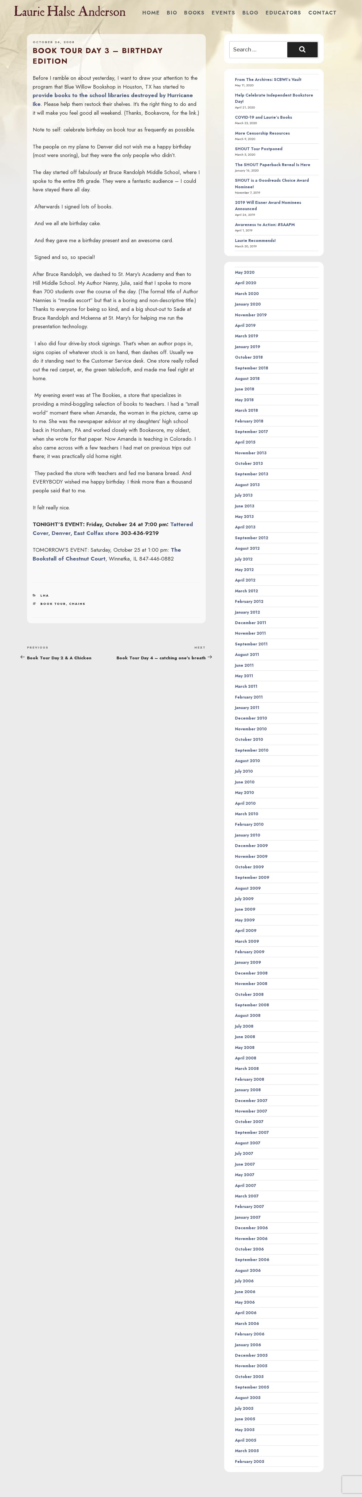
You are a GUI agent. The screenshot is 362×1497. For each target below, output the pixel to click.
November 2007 (251, 1111)
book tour (53, 603)
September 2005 (252, 1387)
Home (151, 12)
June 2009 (245, 909)
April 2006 (246, 1313)
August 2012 (247, 548)
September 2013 (251, 474)
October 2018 (249, 357)
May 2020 (245, 272)
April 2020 (245, 283)
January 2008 (248, 1090)
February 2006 (250, 1334)
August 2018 (247, 378)
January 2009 (248, 962)
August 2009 (248, 888)
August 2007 (247, 1143)
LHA (44, 595)
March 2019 (246, 336)
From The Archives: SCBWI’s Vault (268, 79)
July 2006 (244, 1281)
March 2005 (247, 1451)
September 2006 (252, 1259)
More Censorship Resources (262, 133)
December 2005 (251, 1355)
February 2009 (250, 952)
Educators (283, 12)
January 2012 (247, 612)
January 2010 (247, 835)
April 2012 (245, 580)
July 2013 (244, 495)
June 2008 (245, 1037)
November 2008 (251, 983)
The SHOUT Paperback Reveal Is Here (272, 165)
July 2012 (244, 559)
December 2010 (251, 718)
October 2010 (249, 739)
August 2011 (247, 654)
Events (224, 12)
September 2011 (251, 644)
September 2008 (252, 1005)
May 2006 (245, 1302)
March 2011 (246, 686)
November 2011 (250, 633)
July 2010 (244, 771)
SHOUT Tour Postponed (258, 149)
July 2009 (244, 899)
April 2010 (245, 803)
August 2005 (248, 1397)
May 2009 (245, 920)
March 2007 (247, 1196)
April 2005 (245, 1440)
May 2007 (244, 1175)
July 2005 (244, 1408)
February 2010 (249, 824)
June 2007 (245, 1164)
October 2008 (249, 994)
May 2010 (244, 792)
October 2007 (249, 1121)
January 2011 (247, 707)
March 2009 (247, 941)
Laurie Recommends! (255, 240)
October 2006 (249, 1249)
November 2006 (251, 1238)
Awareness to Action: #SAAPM (265, 224)
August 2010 (247, 761)
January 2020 (248, 304)
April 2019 (245, 325)
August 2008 (248, 1015)
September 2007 (252, 1132)
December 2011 (250, 623)
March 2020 (247, 293)
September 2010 (252, 750)
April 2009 (246, 930)
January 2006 (248, 1345)
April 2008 (245, 1058)
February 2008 (249, 1079)
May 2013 (244, 516)
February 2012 (249, 601)
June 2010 (245, 782)
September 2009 (252, 877)
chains (77, 603)
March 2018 (246, 410)
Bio (172, 12)
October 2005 (249, 1376)
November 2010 (251, 729)
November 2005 (251, 1366)
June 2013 (244, 506)
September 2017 (251, 431)
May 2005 (245, 1430)
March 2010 (246, 814)
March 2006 (247, 1323)
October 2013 (249, 463)
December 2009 (251, 845)
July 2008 (244, 1026)
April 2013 (245, 527)
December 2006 (251, 1228)
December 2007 (251, 1100)
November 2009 (251, 856)
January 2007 (248, 1217)
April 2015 (245, 442)
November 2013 (251, 453)
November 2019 (251, 315)
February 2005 (249, 1461)
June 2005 (245, 1419)
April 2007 (245, 1185)
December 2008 (251, 973)
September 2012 (251, 538)
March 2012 (246, 591)
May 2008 (245, 1047)
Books (194, 12)
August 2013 (247, 485)
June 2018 (244, 389)
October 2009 (249, 867)
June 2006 (245, 1292)
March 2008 (247, 1068)
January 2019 (247, 347)
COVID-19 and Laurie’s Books (263, 117)
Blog (250, 12)
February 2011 (249, 697)
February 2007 (249, 1206)
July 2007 (244, 1153)
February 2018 (249, 421)
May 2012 (244, 569)
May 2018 (244, 400)
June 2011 (244, 665)
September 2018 (251, 368)
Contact (322, 12)
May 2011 (244, 676)
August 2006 (248, 1270)
